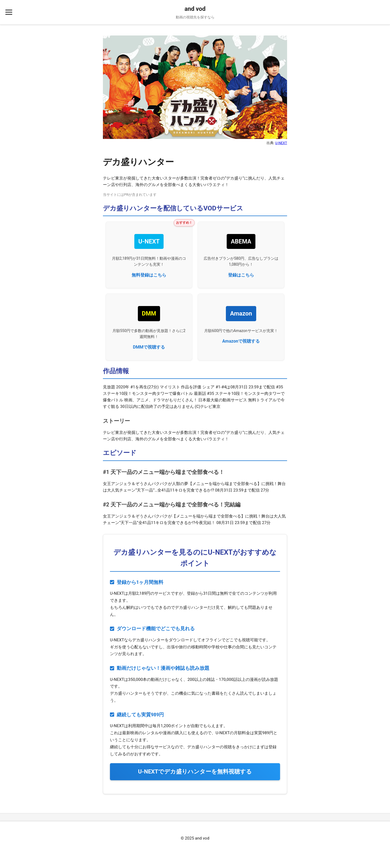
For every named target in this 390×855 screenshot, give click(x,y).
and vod (195, 8)
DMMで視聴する (149, 347)
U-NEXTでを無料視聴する (195, 771)
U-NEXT (281, 143)
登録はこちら (241, 275)
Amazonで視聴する (241, 341)
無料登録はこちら (149, 275)
